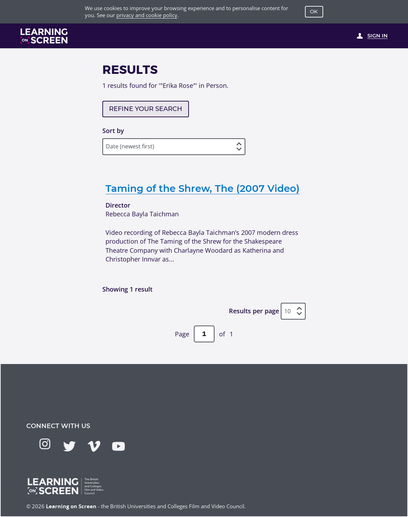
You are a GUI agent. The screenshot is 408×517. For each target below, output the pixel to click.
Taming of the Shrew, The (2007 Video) (203, 188)
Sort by (113, 130)
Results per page (254, 311)
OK (314, 11)
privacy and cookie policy (146, 15)
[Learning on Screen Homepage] (44, 36)
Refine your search (145, 109)
